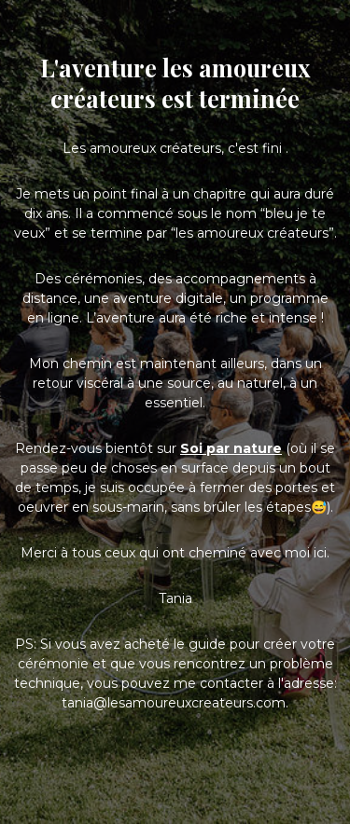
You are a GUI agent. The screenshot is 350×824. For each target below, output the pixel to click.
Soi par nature (231, 448)
